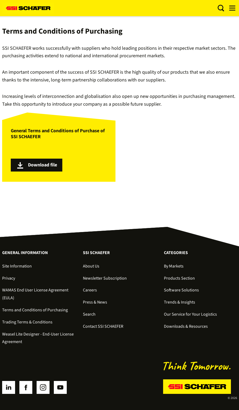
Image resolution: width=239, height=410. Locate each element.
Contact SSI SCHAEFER (103, 326)
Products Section (179, 278)
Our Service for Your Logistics (190, 314)
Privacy (8, 278)
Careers (90, 290)
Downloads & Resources (186, 326)
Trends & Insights (179, 302)
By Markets (174, 266)
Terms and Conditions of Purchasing (35, 310)
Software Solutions (181, 290)
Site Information (17, 266)
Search (89, 314)
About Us (91, 266)
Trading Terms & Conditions (27, 322)
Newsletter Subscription (105, 278)
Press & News (95, 302)
